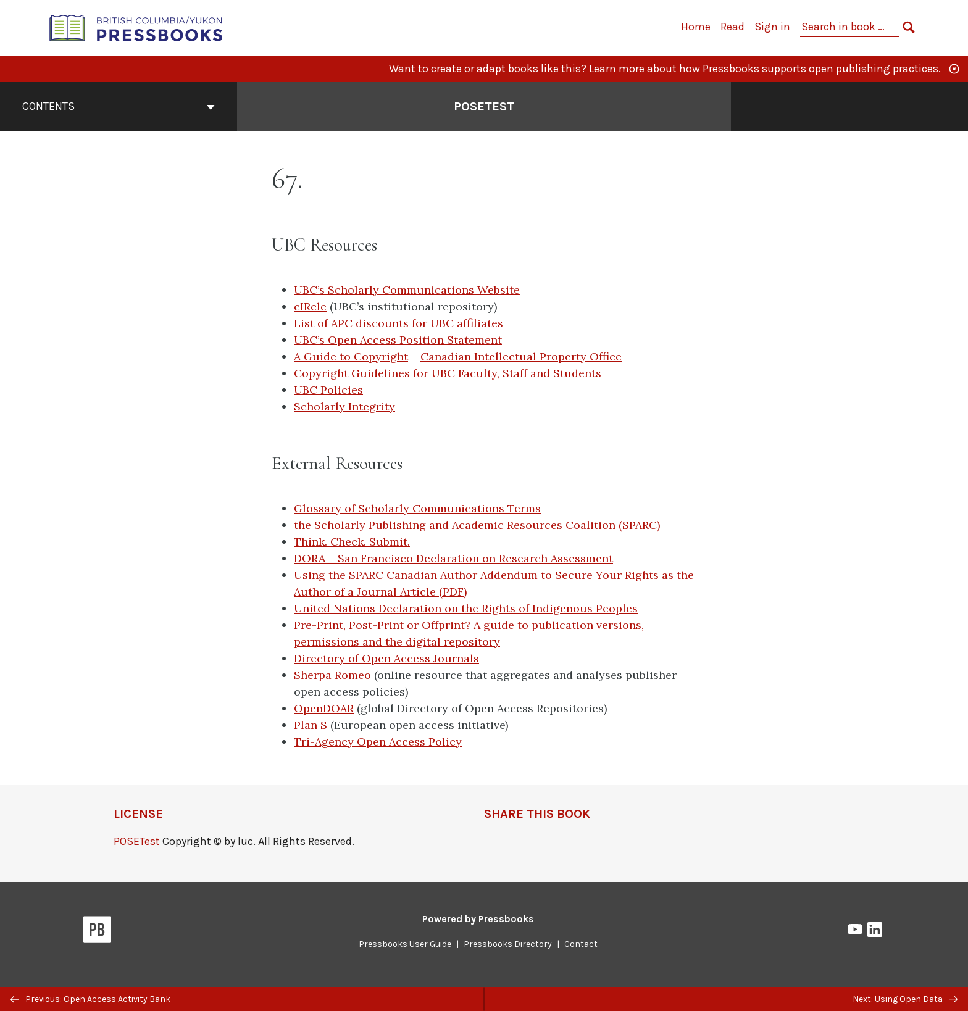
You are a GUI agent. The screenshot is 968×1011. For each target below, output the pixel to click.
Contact (581, 944)
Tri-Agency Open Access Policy (378, 741)
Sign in (772, 26)
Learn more (617, 68)
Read (732, 26)
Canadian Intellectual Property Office (521, 356)
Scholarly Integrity (344, 406)
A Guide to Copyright (351, 356)
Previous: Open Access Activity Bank (90, 999)
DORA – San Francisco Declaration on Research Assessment (453, 558)
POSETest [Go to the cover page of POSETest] (484, 106)
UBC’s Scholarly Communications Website (407, 290)
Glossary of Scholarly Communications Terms (417, 508)
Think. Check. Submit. (352, 542)
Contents (118, 106)
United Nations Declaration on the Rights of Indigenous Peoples (466, 608)
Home (696, 26)
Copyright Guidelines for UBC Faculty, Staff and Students (447, 373)
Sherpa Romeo (332, 675)
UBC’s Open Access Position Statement (398, 340)
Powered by (478, 919)
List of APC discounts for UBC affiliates (398, 323)
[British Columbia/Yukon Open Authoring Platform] (136, 27)
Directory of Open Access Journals (386, 658)
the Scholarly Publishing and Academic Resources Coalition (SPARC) (477, 525)
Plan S (310, 725)
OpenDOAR (324, 708)
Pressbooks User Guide (405, 944)
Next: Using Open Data (905, 999)
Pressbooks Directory (508, 944)
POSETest (137, 841)
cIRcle (310, 306)
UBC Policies (328, 390)
